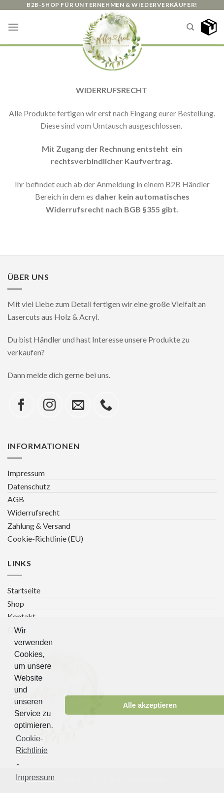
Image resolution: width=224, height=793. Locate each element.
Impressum (26, 473)
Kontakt (21, 616)
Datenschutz (28, 486)
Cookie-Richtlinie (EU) (45, 538)
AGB (15, 499)
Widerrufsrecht (33, 512)
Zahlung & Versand (38, 525)
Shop (15, 603)
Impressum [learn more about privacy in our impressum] (35, 777)
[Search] (190, 27)
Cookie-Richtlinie (32, 744)
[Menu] (13, 27)
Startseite (23, 590)
